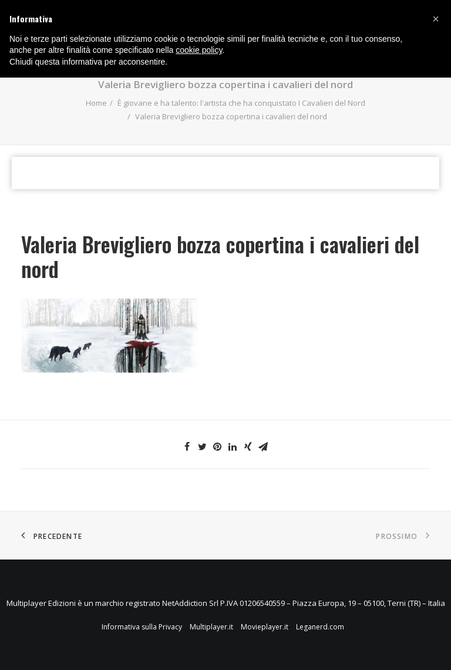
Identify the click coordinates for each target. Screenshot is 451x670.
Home (96, 103)
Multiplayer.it (211, 627)
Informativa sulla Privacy (142, 627)
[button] (435, 18)
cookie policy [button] (199, 50)
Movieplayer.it (264, 627)
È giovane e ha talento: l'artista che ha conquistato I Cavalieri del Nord (241, 103)
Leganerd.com (320, 627)
